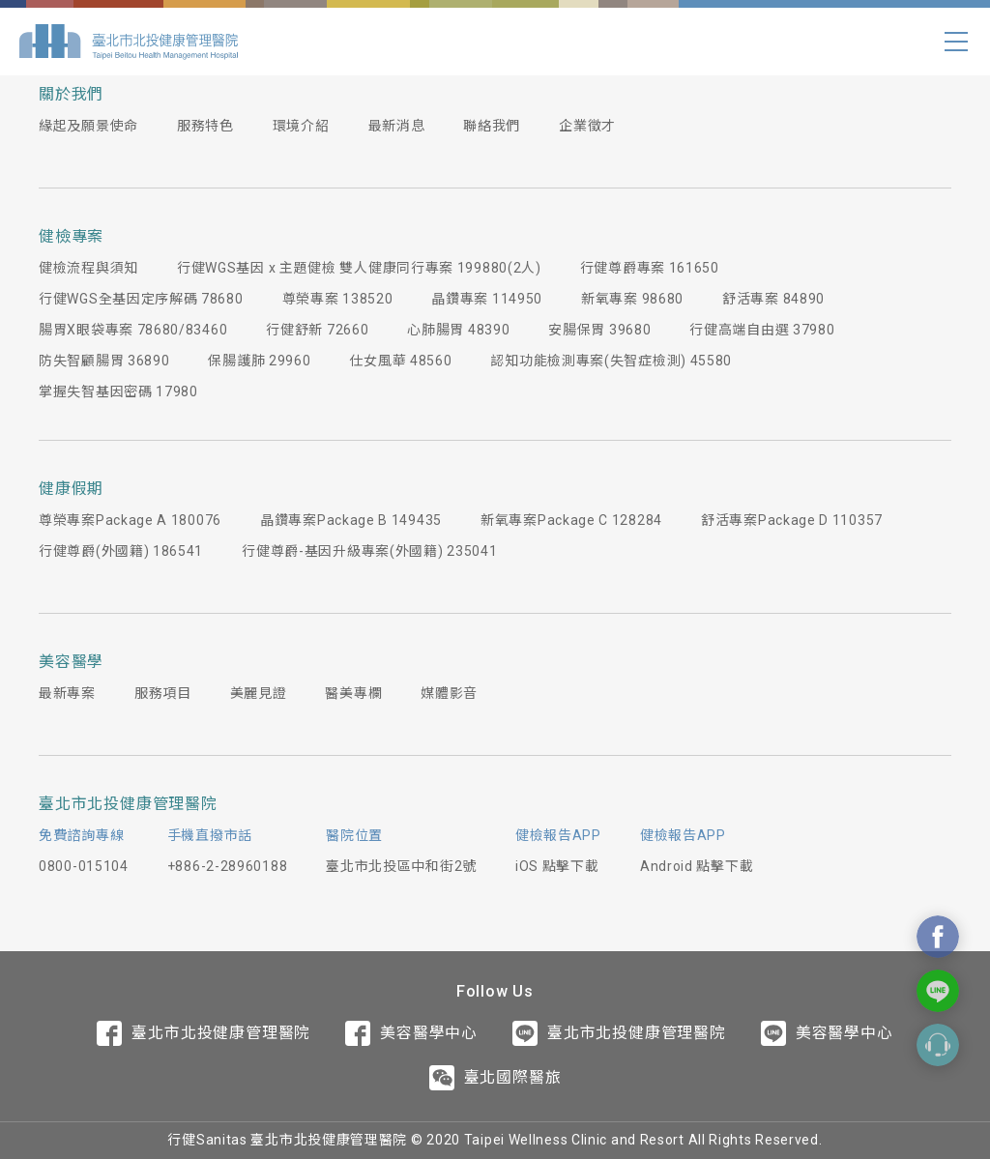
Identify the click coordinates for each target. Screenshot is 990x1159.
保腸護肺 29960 (259, 360)
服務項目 (162, 693)
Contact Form (938, 1045)
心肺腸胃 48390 (458, 329)
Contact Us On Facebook (938, 936)
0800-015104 (84, 866)
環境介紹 (301, 125)
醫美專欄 (353, 693)
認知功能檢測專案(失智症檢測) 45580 (611, 360)
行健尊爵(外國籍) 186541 (121, 551)
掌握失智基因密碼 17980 (118, 391)
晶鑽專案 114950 (486, 298)
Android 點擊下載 (696, 866)
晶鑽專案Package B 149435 (351, 520)
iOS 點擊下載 (557, 866)
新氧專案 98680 (632, 298)
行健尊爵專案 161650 (649, 267)
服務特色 (205, 125)
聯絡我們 (491, 125)
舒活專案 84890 (773, 298)
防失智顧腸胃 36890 (104, 360)
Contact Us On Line (938, 991)
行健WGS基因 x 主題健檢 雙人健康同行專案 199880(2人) (359, 267)
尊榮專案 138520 (337, 298)
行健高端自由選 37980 (761, 329)
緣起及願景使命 (88, 125)
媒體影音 (449, 693)
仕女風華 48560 (400, 360)
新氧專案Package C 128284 (571, 520)
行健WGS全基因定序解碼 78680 (141, 298)
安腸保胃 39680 (599, 329)
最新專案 (67, 693)
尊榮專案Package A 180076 (130, 520)
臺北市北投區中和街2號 (401, 866)
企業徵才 (587, 125)
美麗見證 (258, 693)
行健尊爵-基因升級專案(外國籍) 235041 (369, 551)
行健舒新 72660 (317, 329)
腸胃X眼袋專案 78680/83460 (133, 329)
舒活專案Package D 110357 (792, 520)
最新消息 (396, 125)
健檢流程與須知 (88, 267)
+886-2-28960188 (227, 866)
